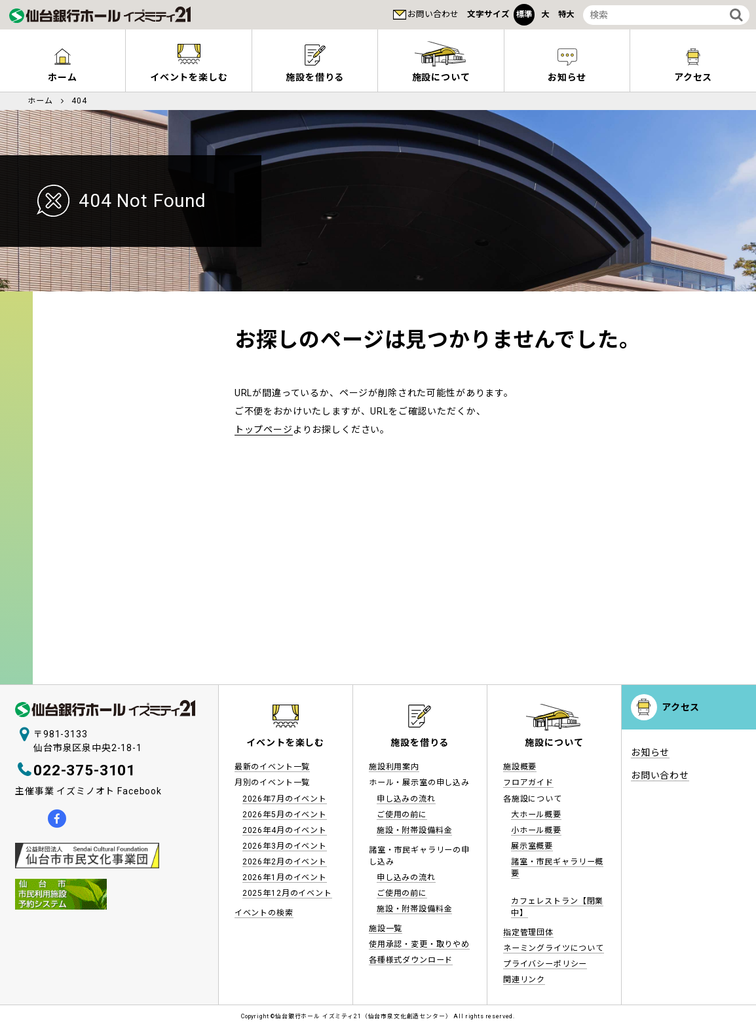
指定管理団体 (528, 932)
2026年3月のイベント (284, 846)
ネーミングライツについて (553, 948)
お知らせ (567, 77)
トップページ (264, 429)
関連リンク (524, 979)
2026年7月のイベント (284, 798)
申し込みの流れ (406, 798)
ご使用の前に (402, 814)
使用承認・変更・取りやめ (419, 944)
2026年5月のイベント (284, 814)
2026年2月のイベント (284, 861)
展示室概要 (532, 846)
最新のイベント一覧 (273, 766)
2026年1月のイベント (284, 877)
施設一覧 (385, 928)
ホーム (62, 77)
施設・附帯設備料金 (415, 830)
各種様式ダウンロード (411, 960)
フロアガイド (528, 782)
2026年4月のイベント (284, 830)
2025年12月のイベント (287, 893)
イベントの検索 (264, 912)
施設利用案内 (394, 766)
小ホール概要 (536, 830)
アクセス (693, 77)
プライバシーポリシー (545, 964)
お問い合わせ (433, 14)
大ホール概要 (536, 814)
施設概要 (520, 766)
